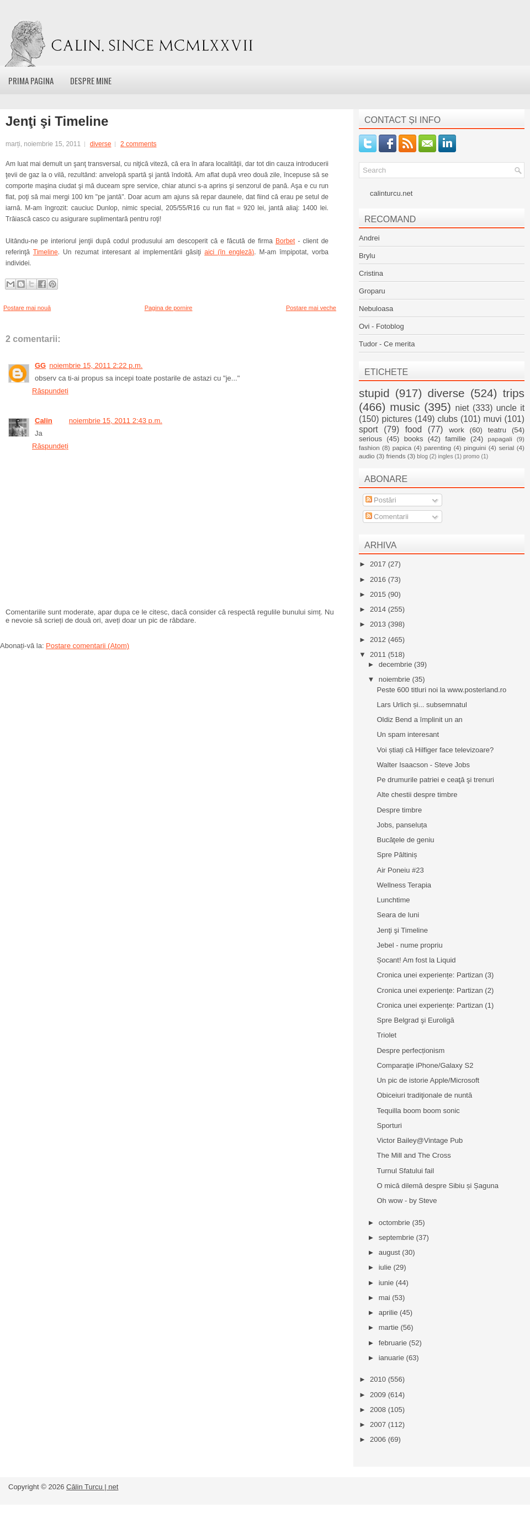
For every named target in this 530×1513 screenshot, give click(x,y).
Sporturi (389, 1125)
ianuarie (392, 1358)
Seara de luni (398, 915)
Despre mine (91, 80)
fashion (369, 447)
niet (462, 408)
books (413, 439)
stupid (374, 393)
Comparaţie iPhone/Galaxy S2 (425, 1065)
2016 (379, 579)
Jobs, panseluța (402, 825)
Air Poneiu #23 (400, 870)
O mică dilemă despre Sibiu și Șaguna (437, 1185)
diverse (101, 144)
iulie (386, 1267)
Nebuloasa (376, 308)
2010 (379, 1379)
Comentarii (387, 516)
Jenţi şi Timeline (57, 121)
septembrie (397, 1237)
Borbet (285, 241)
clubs (448, 419)
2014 (379, 609)
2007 (379, 1424)
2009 (379, 1395)
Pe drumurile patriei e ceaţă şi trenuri (435, 780)
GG (40, 365)
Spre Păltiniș (397, 855)
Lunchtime (393, 900)
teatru (497, 430)
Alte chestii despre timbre (417, 794)
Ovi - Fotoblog (381, 326)
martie (390, 1327)
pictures (396, 419)
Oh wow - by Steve (407, 1200)
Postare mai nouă (27, 307)
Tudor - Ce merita (387, 344)
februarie (394, 1343)
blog (422, 456)
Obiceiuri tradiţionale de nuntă (424, 1095)
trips (513, 393)
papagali (500, 438)
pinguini (475, 447)
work (456, 430)
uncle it (510, 408)
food (413, 429)
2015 (379, 594)
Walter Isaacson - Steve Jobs (423, 765)
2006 (379, 1439)
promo (471, 456)
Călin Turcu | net (92, 1487)
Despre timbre (399, 810)
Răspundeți (50, 391)
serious (370, 439)
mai (386, 1297)
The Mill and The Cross (414, 1155)
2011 (379, 654)
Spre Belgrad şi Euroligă (415, 1020)
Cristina (371, 273)
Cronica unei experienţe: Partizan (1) (435, 1005)
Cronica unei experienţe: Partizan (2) (435, 990)
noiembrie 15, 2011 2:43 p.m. (115, 420)
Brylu (367, 256)
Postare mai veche (311, 307)
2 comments (138, 144)
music (405, 406)
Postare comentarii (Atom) (87, 645)
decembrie (396, 664)
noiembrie (395, 679)
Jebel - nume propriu (409, 945)
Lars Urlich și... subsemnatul (422, 705)
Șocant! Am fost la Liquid (416, 960)
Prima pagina (31, 80)
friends (395, 455)
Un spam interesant (408, 734)
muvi (493, 419)
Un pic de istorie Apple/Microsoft (428, 1080)
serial (506, 447)
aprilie (389, 1312)
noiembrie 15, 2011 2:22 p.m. (95, 365)
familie (455, 439)
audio (367, 455)
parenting (437, 447)
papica (402, 447)
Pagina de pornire (169, 307)
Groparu (372, 291)
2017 (379, 564)
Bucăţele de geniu (405, 840)
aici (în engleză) (229, 252)
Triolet (386, 1035)
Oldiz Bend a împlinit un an (419, 719)
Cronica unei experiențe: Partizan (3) (435, 975)
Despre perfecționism (410, 1050)
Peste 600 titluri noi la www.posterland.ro (441, 690)
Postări (380, 500)
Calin (43, 420)
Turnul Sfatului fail (405, 1171)
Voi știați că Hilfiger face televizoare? (435, 750)
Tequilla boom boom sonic (418, 1110)
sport (368, 429)
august (390, 1252)
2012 (379, 639)
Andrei (369, 238)
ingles (445, 456)
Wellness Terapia (404, 885)
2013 (379, 624)
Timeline (45, 252)
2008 (379, 1409)
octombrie (395, 1222)
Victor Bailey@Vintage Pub (420, 1140)
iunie (387, 1283)
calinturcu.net (391, 193)
